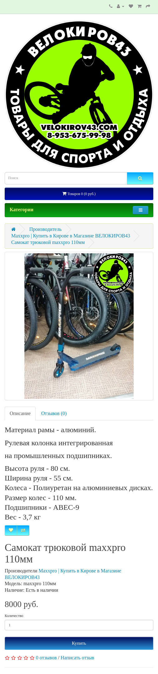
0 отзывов (46, 657)
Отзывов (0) (53, 413)
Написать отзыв (77, 657)
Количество (14, 616)
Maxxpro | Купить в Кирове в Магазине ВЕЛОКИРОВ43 (70, 235)
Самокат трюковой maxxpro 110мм (48, 242)
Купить (79, 643)
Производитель (45, 229)
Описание (20, 413)
